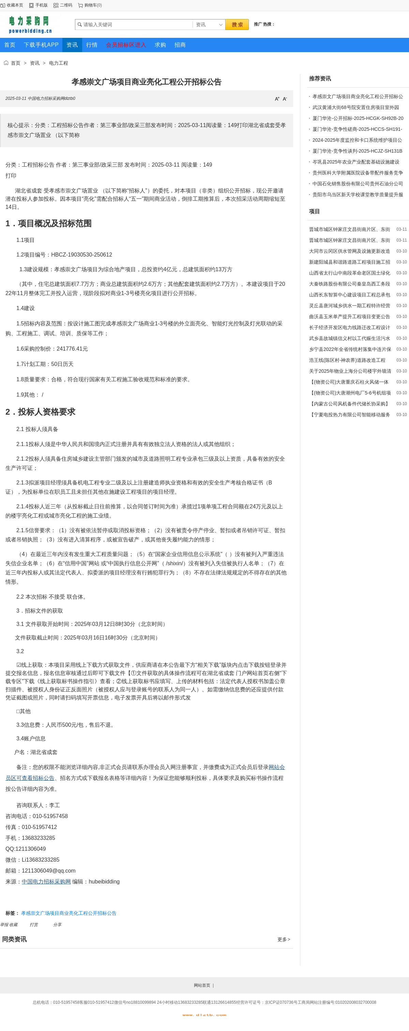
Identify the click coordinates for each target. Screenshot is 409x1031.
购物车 (91, 5)
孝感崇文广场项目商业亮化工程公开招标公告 (69, 913)
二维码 (66, 5)
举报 (4, 924)
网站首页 (202, 985)
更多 (284, 939)
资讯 (35, 63)
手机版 (41, 5)
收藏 (13, 924)
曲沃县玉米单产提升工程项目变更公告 (349, 316)
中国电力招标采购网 (46, 881)
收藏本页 (15, 5)
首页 (15, 63)
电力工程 (58, 63)
